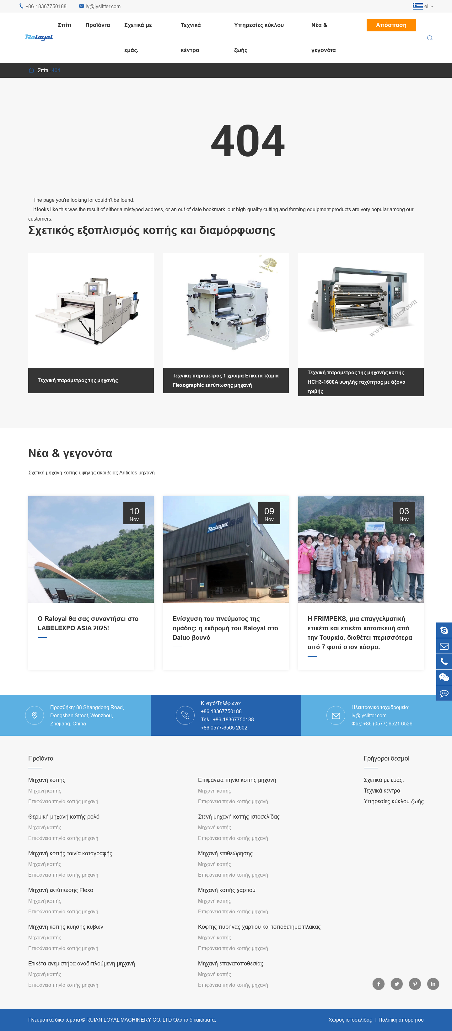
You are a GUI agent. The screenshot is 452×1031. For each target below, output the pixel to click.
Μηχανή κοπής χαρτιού (227, 890)
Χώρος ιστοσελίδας (350, 1020)
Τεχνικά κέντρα (191, 37)
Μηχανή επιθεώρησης (225, 853)
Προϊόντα (97, 25)
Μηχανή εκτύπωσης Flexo (60, 890)
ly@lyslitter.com (100, 6)
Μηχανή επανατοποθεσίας (230, 963)
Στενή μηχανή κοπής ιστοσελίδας (239, 816)
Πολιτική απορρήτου (401, 1020)
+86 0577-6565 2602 (224, 727)
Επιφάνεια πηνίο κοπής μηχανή (63, 801)
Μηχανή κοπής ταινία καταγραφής (70, 853)
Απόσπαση (391, 25)
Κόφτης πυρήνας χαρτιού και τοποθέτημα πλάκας (259, 926)
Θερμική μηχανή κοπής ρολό (64, 816)
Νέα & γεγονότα (323, 37)
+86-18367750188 (43, 6)
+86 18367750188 (221, 711)
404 (56, 70)
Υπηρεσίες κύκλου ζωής (259, 37)
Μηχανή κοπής (46, 780)
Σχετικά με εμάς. (138, 37)
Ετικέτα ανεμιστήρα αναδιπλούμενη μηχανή (81, 963)
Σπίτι (64, 25)
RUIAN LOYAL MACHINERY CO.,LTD (129, 1020)
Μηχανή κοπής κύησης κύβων (65, 926)
